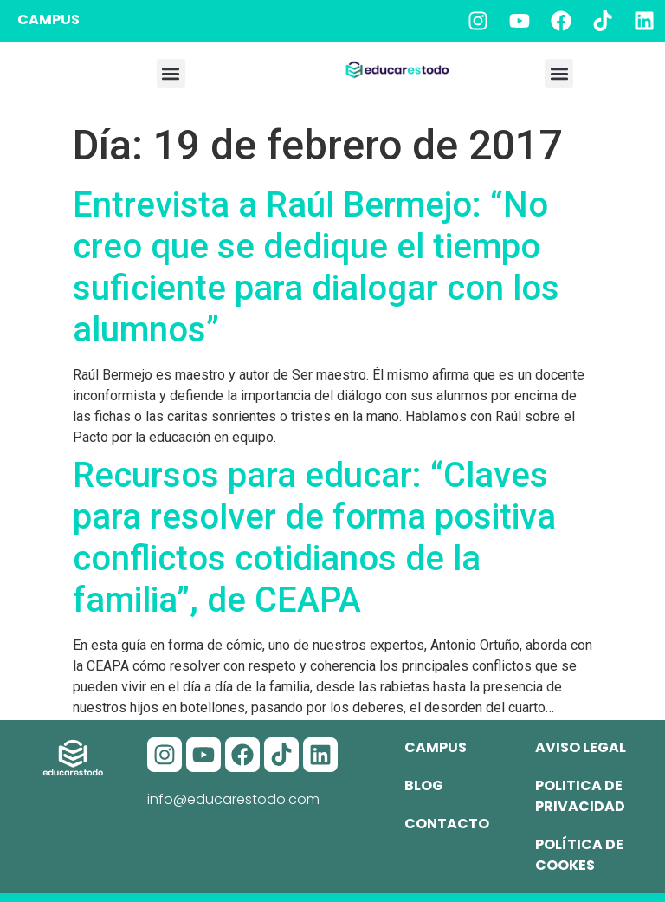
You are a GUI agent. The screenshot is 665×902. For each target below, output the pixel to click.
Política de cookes (579, 854)
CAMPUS (48, 19)
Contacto (446, 824)
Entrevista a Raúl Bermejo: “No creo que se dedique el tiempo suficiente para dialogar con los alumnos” (316, 267)
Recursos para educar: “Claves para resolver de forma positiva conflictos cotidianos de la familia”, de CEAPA (314, 537)
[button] (171, 73)
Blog (423, 785)
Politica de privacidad (580, 795)
